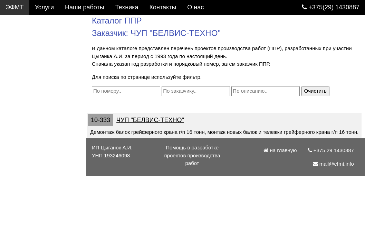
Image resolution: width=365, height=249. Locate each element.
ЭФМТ (15, 7)
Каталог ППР (24, 37)
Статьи (16, 96)
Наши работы (84, 7)
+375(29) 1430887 (330, 7)
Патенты (18, 111)
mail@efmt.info (30, 170)
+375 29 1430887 (33, 156)
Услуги (44, 7)
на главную (280, 150)
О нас (14, 141)
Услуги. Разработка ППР (43, 22)
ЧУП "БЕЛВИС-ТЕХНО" (150, 120)
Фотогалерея (24, 51)
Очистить (315, 91)
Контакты (19, 126)
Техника (126, 7)
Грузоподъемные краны (40, 66)
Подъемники (23, 81)
